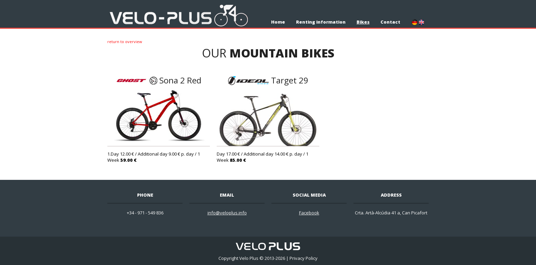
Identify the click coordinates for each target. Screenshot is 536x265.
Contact (390, 22)
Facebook (309, 212)
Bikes (363, 22)
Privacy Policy (304, 258)
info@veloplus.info (227, 212)
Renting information (321, 22)
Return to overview (124, 41)
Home (278, 22)
